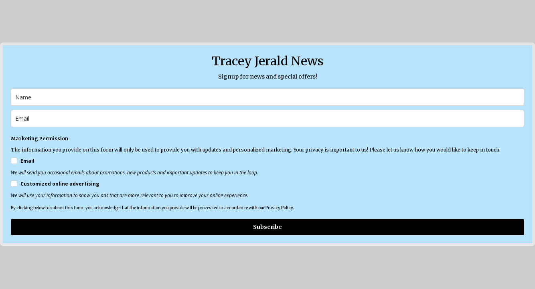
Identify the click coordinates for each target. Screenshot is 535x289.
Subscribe (267, 226)
